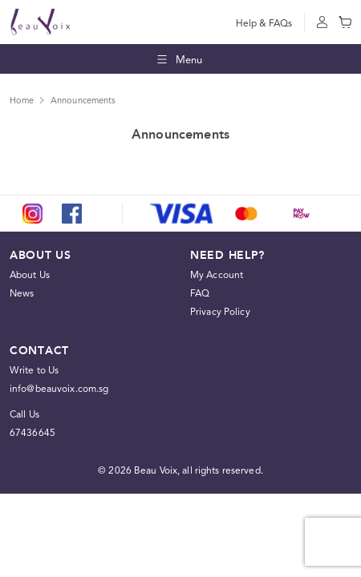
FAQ (199, 293)
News (22, 293)
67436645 (32, 432)
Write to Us (34, 370)
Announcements (83, 100)
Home (22, 100)
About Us (30, 274)
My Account (216, 274)
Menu (179, 59)
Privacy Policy (220, 311)
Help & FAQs (264, 23)
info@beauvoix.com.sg (59, 388)
